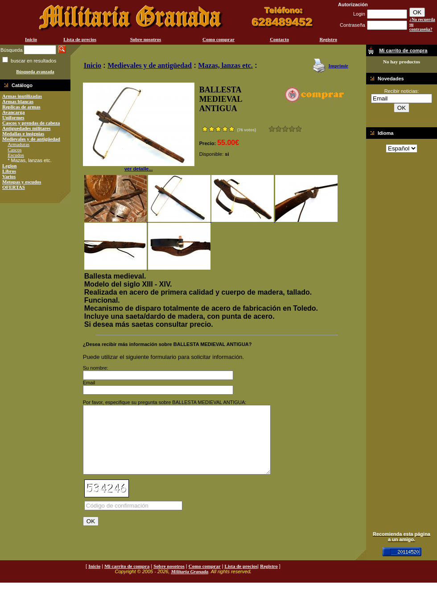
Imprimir (338, 65)
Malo (278, 128)
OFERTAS (13, 187)
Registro (328, 39)
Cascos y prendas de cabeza (31, 122)
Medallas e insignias (23, 133)
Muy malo (271, 128)
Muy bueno (292, 128)
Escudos (16, 155)
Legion (9, 165)
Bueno (285, 128)
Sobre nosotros (145, 39)
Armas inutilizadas (22, 96)
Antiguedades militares (26, 128)
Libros (9, 171)
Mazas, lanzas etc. (225, 65)
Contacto (279, 39)
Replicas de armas (21, 106)
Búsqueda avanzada (35, 71)
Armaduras (18, 144)
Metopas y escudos (21, 181)
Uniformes (13, 117)
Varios (9, 176)
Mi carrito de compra (126, 579)
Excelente (298, 128)
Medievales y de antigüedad (31, 139)
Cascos (14, 149)
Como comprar (218, 39)
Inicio (31, 39)
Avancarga (13, 112)
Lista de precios (79, 39)
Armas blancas (17, 101)
